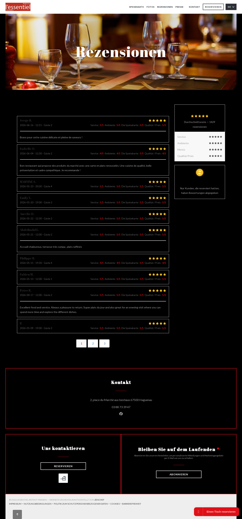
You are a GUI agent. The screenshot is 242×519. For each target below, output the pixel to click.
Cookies (116, 504)
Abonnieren (179, 474)
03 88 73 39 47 (121, 407)
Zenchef (99, 499)
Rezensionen (165, 6)
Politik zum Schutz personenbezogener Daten (82, 504)
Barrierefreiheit (131, 504)
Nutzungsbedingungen (39, 504)
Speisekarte (136, 6)
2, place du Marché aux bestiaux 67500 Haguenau (137, 399)
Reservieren (213, 6)
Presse (179, 6)
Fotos (150, 6)
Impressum (16, 504)
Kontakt (194, 6)
